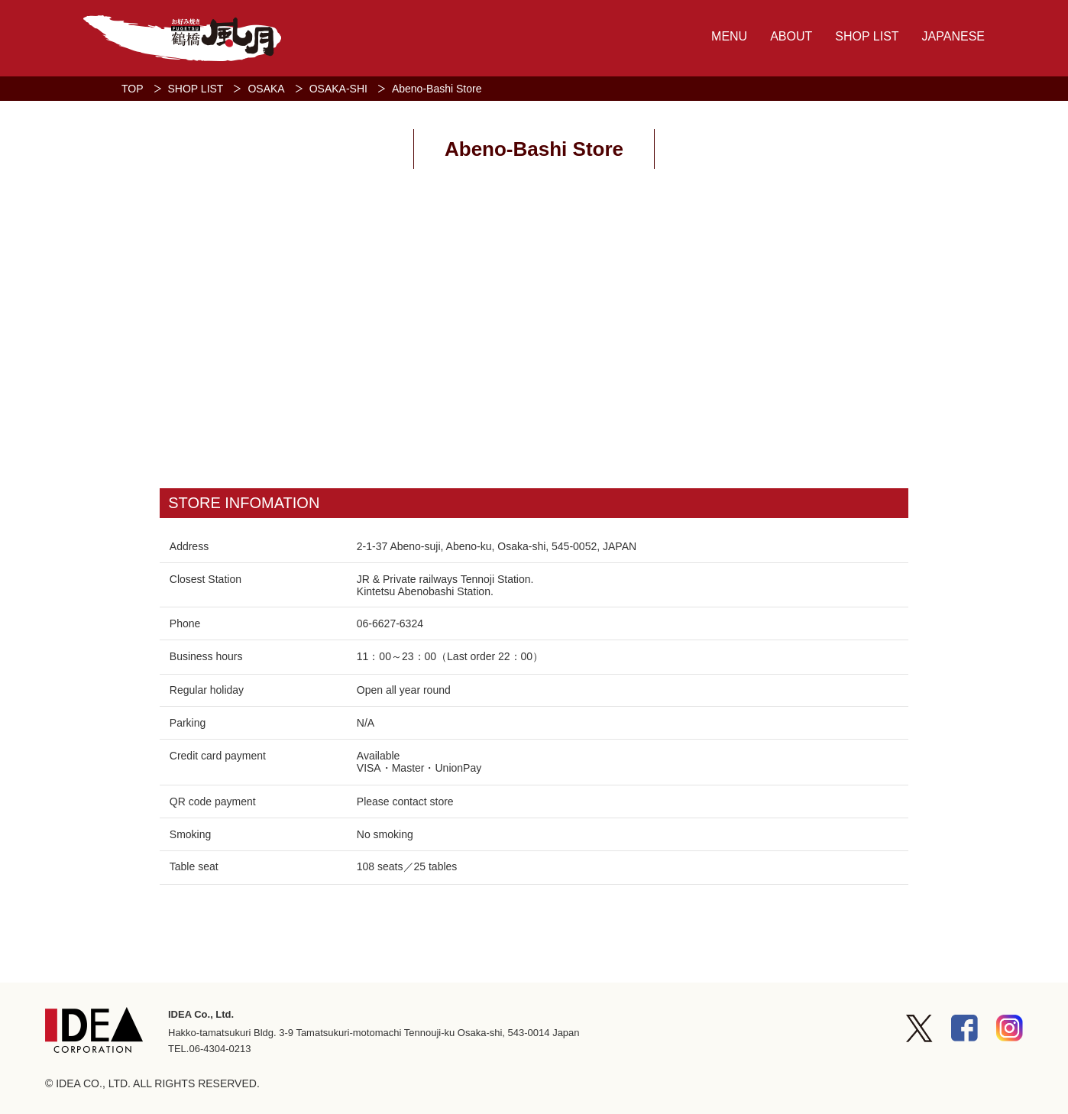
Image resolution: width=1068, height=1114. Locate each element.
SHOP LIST (866, 36)
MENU (729, 36)
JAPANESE (953, 36)
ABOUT (791, 36)
